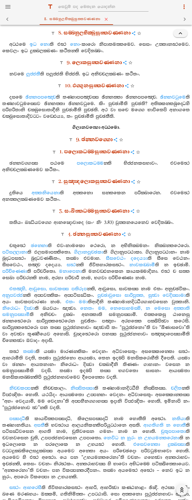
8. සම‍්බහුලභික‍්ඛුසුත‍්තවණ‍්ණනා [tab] (97, 19)
